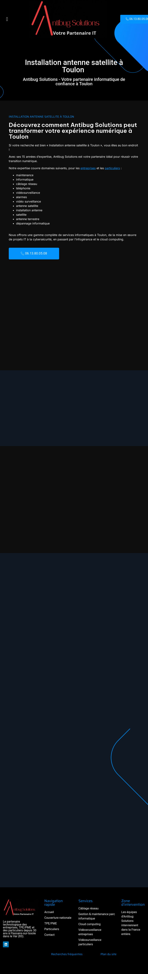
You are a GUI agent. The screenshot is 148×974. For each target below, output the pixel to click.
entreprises (76, 168)
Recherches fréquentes (66, 954)
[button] (7, 19)
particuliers (100, 168)
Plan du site (108, 954)
